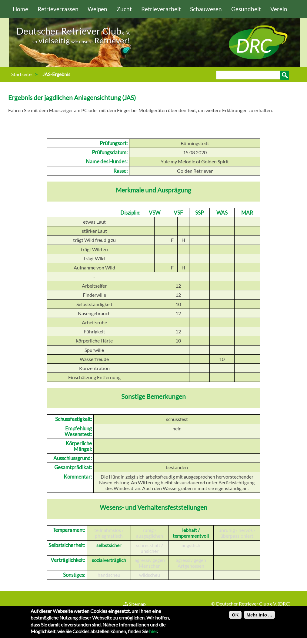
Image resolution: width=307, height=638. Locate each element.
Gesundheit (246, 8)
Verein (278, 8)
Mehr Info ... (259, 617)
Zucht (124, 8)
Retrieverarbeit (161, 8)
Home (20, 8)
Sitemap (134, 604)
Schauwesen (206, 8)
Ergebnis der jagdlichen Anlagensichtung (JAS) (72, 97)
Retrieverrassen (58, 8)
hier (153, 634)
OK (235, 617)
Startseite (21, 74)
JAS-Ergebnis (56, 74)
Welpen (97, 8)
